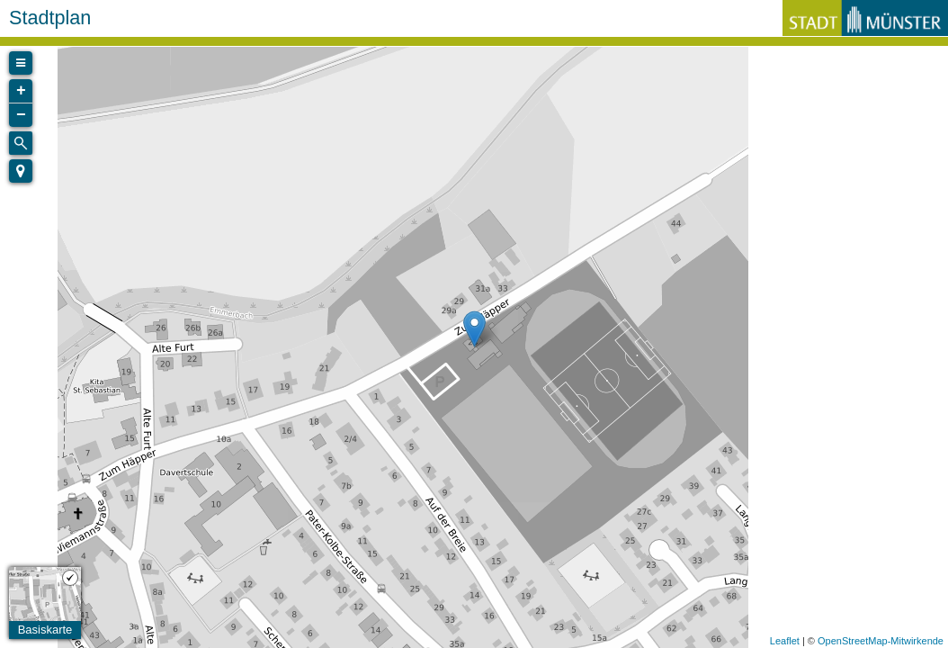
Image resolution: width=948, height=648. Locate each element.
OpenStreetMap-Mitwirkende (881, 640)
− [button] (21, 115)
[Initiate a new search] (20, 143)
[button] (20, 171)
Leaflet (785, 640)
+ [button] (21, 91)
